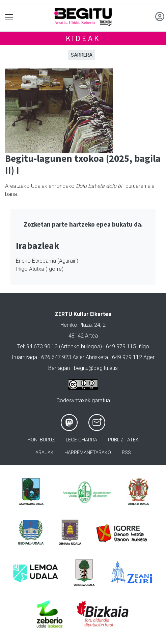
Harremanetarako (87, 453)
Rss (126, 453)
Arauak (44, 453)
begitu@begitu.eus (96, 368)
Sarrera (81, 55)
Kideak (83, 38)
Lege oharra (81, 440)
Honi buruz (41, 440)
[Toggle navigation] (9, 17)
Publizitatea (123, 440)
